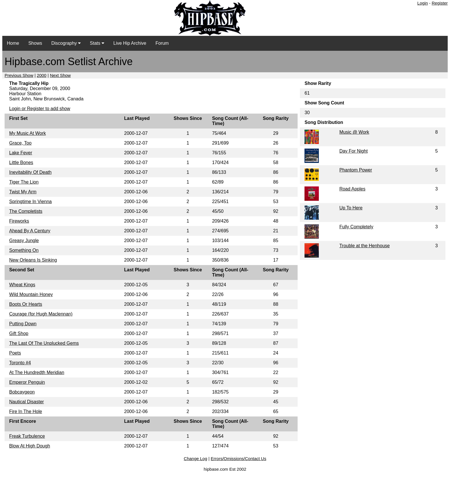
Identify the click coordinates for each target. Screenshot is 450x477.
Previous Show (19, 75)
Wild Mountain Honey (31, 294)
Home (13, 43)
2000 (41, 75)
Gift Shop (18, 333)
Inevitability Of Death (30, 172)
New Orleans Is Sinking (33, 260)
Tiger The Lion (23, 182)
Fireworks (19, 221)
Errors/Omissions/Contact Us (238, 458)
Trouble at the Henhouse (364, 245)
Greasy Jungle (24, 240)
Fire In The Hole (25, 411)
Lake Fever (20, 152)
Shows (35, 43)
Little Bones (21, 162)
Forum (162, 43)
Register (440, 3)
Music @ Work (354, 132)
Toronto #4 (20, 362)
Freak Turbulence (27, 436)
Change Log (195, 458)
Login (422, 3)
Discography (66, 43)
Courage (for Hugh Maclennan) (41, 313)
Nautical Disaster (26, 401)
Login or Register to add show (39, 108)
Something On (23, 250)
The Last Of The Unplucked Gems (44, 343)
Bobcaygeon (22, 392)
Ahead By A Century (29, 230)
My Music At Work (27, 133)
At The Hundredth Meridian (36, 372)
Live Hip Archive (129, 43)
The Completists (25, 211)
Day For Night (353, 151)
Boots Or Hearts (25, 304)
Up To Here (350, 207)
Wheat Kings (22, 284)
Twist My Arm (22, 191)
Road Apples (352, 188)
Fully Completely (356, 226)
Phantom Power (355, 170)
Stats (97, 43)
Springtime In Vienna (30, 201)
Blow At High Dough (29, 445)
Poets (15, 353)
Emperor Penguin (27, 382)
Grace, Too (20, 143)
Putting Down (22, 323)
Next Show (60, 75)
